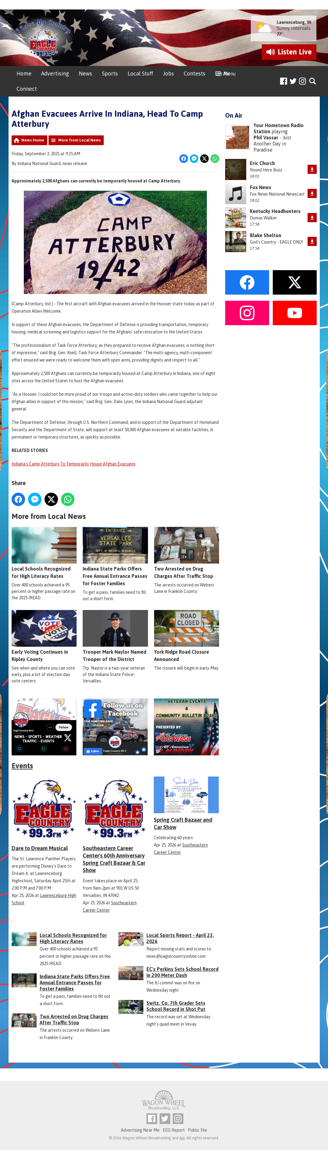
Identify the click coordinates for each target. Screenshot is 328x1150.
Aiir (182, 1138)
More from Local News (79, 140)
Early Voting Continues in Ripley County (44, 636)
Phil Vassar (266, 137)
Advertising (55, 73)
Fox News (260, 187)
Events (22, 766)
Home (23, 73)
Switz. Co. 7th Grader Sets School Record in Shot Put (175, 1006)
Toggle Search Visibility (313, 81)
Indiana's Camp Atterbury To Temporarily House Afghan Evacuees (73, 463)
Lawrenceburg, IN (294, 22)
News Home (32, 140)
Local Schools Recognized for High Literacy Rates (44, 553)
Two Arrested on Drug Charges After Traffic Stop (186, 553)
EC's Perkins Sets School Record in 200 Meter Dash (182, 972)
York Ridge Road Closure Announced (186, 636)
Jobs (168, 73)
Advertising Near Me (140, 1130)
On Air (222, 73)
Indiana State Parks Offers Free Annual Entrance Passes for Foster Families (115, 556)
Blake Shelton (265, 235)
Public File (197, 1130)
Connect (26, 89)
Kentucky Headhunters (275, 211)
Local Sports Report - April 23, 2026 (180, 938)
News (85, 73)
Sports (110, 73)
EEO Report (174, 1130)
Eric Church (262, 163)
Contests (194, 73)
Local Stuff (140, 73)
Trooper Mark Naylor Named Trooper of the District (115, 636)
